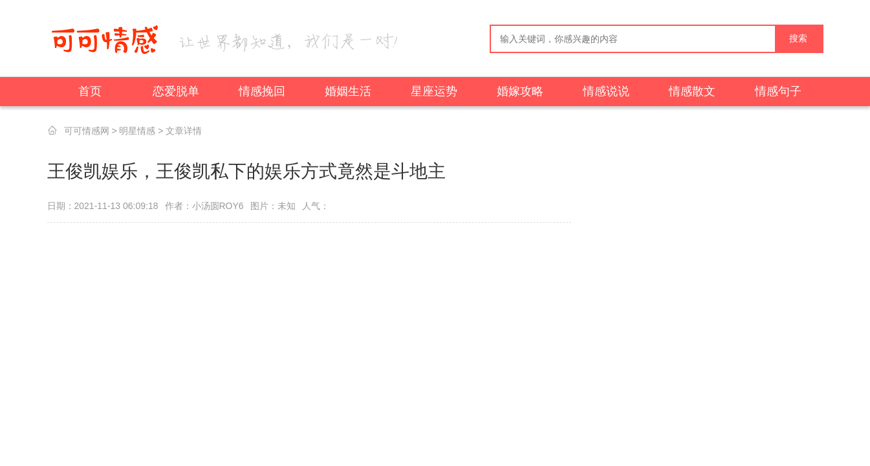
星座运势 (434, 91)
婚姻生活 (348, 91)
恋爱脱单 (176, 91)
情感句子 (778, 91)
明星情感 (137, 131)
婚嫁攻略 (520, 91)
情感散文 (692, 91)
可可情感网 (86, 131)
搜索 (798, 38)
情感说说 (606, 91)
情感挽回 (262, 91)
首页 (90, 91)
